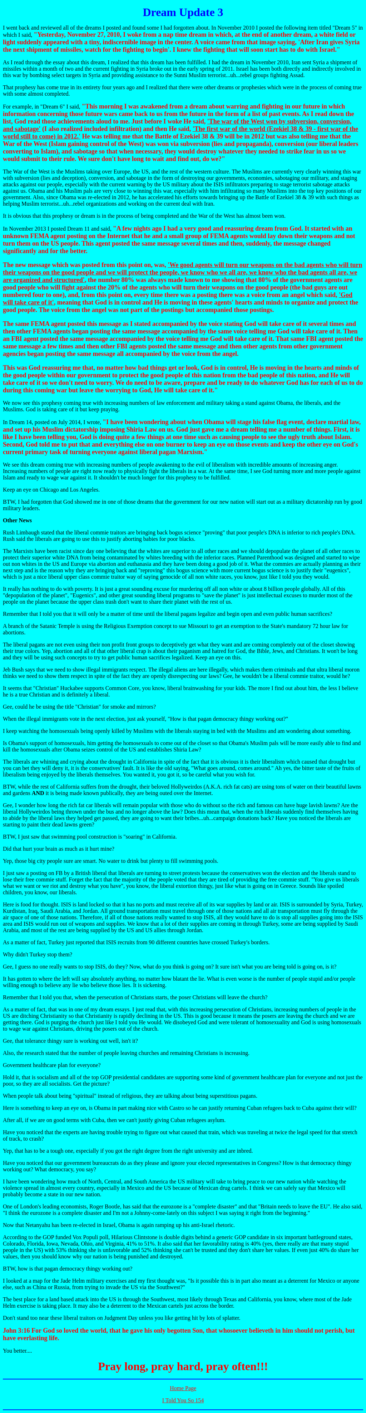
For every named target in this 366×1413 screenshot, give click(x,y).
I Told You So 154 (183, 1400)
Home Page (183, 1388)
